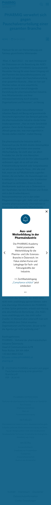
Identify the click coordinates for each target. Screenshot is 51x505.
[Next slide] (46, 253)
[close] (47, 211)
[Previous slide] (4, 253)
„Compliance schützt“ (23, 282)
